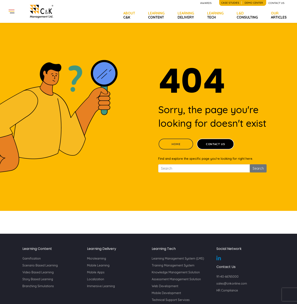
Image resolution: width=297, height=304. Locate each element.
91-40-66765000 (227, 277)
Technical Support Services (171, 300)
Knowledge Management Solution (176, 272)
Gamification (31, 258)
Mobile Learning (98, 265)
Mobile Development (166, 293)
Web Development (165, 286)
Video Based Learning (38, 272)
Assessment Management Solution (176, 279)
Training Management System (173, 265)
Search (258, 168)
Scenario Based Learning (40, 265)
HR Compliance (227, 290)
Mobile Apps (96, 272)
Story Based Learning (37, 279)
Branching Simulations (38, 286)
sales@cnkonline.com (231, 283)
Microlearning (96, 258)
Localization (95, 279)
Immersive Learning (101, 286)
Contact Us (215, 144)
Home (176, 144)
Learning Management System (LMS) (178, 258)
